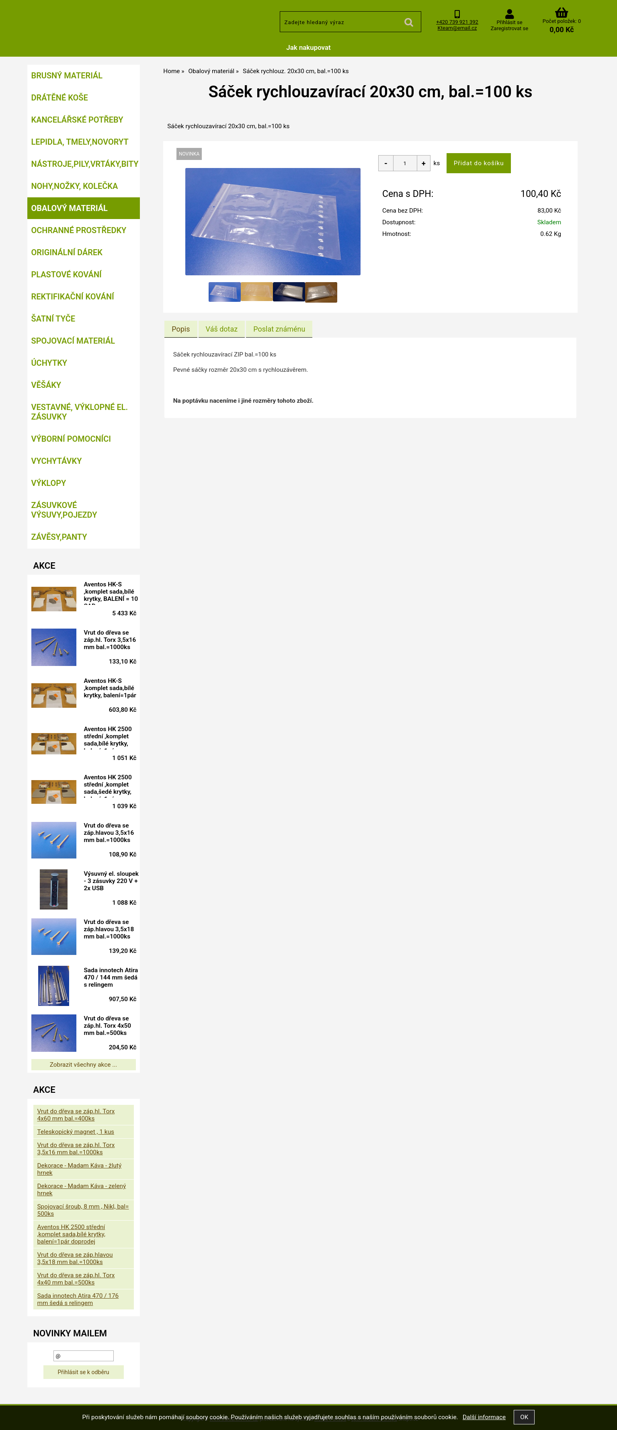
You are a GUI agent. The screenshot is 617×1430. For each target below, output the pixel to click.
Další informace (484, 1417)
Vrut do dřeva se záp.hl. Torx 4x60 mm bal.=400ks (76, 1115)
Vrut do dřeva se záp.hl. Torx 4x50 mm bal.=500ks (110, 1026)
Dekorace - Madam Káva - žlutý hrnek (79, 1169)
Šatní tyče (53, 319)
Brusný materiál (67, 75)
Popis (181, 329)
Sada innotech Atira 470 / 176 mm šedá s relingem (78, 1299)
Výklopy (48, 483)
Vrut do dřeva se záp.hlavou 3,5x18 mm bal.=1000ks (112, 929)
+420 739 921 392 (457, 22)
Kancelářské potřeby (77, 120)
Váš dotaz (222, 329)
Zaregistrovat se (509, 28)
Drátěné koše (59, 97)
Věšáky (46, 385)
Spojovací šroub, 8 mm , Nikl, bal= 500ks (83, 1210)
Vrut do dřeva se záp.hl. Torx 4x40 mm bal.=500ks (76, 1279)
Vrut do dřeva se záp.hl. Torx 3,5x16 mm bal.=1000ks (113, 640)
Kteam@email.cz (457, 28)
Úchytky (49, 363)
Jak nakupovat (308, 47)
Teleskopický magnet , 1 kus (76, 1131)
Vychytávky (56, 461)
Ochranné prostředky (79, 230)
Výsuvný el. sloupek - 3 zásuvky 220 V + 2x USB (109, 882)
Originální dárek (66, 252)
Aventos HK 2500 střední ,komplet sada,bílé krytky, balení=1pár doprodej (111, 737)
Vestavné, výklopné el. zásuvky (79, 412)
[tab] (180, 329)
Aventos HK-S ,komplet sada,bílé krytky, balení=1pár (113, 688)
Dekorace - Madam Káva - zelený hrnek (81, 1189)
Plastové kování (66, 274)
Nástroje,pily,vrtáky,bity (85, 164)
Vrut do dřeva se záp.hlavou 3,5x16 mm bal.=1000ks (112, 833)
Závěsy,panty (59, 537)
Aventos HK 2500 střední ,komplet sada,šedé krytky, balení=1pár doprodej (111, 786)
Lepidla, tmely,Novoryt (80, 142)
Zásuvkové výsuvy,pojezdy (64, 510)
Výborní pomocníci (71, 439)
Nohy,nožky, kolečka (74, 186)
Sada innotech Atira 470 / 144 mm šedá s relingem (107, 979)
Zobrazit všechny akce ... (83, 1064)
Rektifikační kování (72, 296)
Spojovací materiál (73, 341)
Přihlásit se (509, 22)
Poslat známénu (279, 329)
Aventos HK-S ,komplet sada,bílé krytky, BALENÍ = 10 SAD (112, 593)
